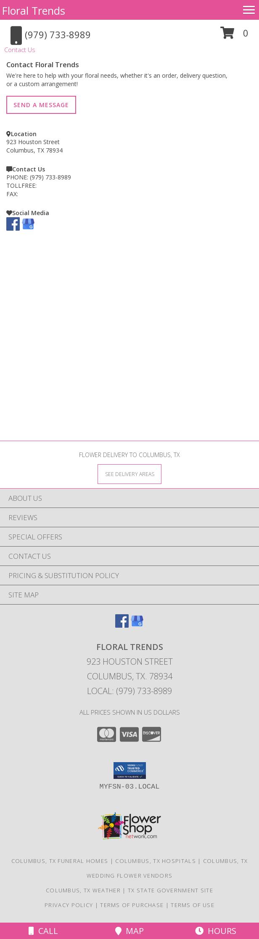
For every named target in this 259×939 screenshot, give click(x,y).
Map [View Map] (129, 930)
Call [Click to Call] (43, 930)
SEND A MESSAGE (41, 105)
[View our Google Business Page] (28, 228)
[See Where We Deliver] (129, 474)
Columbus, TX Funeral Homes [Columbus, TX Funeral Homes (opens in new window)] (59, 861)
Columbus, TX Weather (83, 890)
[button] (234, 35)
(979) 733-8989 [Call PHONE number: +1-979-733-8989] (50, 177)
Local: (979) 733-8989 (129, 691)
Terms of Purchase (132, 905)
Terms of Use (192, 905)
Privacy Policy (69, 905)
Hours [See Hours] (215, 930)
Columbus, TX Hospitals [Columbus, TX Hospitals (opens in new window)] (155, 861)
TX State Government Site (170, 890)
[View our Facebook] (13, 228)
